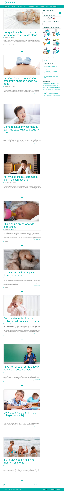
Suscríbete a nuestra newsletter (50, 24)
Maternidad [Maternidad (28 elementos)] (49, 90)
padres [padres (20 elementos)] (56, 93)
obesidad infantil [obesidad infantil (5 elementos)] (53, 93)
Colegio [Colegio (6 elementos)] (49, 85)
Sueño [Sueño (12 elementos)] (54, 95)
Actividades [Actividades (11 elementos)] (44, 83)
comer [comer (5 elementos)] (51, 85)
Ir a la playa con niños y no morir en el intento (19, 461)
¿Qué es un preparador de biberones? (19, 225)
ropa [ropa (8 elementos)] (46, 95)
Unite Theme (52, 489)
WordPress (58, 489)
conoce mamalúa (53, 6)
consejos (47, 6)
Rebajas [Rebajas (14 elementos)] (43, 95)
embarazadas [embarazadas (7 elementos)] (53, 87)
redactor (13, 37)
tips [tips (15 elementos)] (59, 95)
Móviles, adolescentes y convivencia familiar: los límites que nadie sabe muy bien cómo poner (51, 76)
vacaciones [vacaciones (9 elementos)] (44, 96)
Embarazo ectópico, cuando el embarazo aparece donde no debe (21, 81)
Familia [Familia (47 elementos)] (47, 89)
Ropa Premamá (20, 6)
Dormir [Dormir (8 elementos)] (46, 87)
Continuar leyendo (37, 93)
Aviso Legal (5, 489)
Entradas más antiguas (8, 484)
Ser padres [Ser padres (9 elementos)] (51, 95)
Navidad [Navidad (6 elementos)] (43, 93)
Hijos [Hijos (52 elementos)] (53, 89)
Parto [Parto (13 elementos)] (59, 93)
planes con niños (31, 6)
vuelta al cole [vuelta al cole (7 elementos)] (52, 96)
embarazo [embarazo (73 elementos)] (57, 87)
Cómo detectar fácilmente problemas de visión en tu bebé (22, 320)
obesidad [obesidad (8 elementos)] (50, 93)
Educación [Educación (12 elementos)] (49, 87)
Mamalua (45, 60)
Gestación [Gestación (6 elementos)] (50, 89)
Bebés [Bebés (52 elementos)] (44, 85)
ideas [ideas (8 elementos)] (55, 89)
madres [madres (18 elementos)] (45, 90)
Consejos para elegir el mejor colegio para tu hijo (20, 414)
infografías (42, 6)
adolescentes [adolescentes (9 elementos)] (48, 83)
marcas (37, 6)
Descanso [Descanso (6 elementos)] (43, 87)
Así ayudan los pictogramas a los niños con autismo (21, 178)
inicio (6, 6)
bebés (9, 6)
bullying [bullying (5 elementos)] (47, 85)
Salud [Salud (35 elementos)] (48, 95)
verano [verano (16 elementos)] (47, 96)
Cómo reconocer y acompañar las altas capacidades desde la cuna (21, 129)
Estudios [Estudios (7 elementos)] (43, 89)
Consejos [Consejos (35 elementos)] (56, 85)
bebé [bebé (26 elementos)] (58, 83)
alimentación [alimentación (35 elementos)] (53, 83)
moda (25, 6)
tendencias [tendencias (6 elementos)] (57, 95)
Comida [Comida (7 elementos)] (53, 85)
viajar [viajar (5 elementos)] (49, 96)
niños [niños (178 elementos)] (46, 93)
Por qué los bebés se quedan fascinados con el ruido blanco (21, 33)
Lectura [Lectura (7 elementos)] (59, 89)
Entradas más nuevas (36, 484)
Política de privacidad (12, 489)
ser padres (14, 6)
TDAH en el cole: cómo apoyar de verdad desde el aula (21, 368)
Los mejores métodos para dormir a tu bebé (19, 274)
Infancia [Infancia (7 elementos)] (57, 89)
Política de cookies (18, 489)
